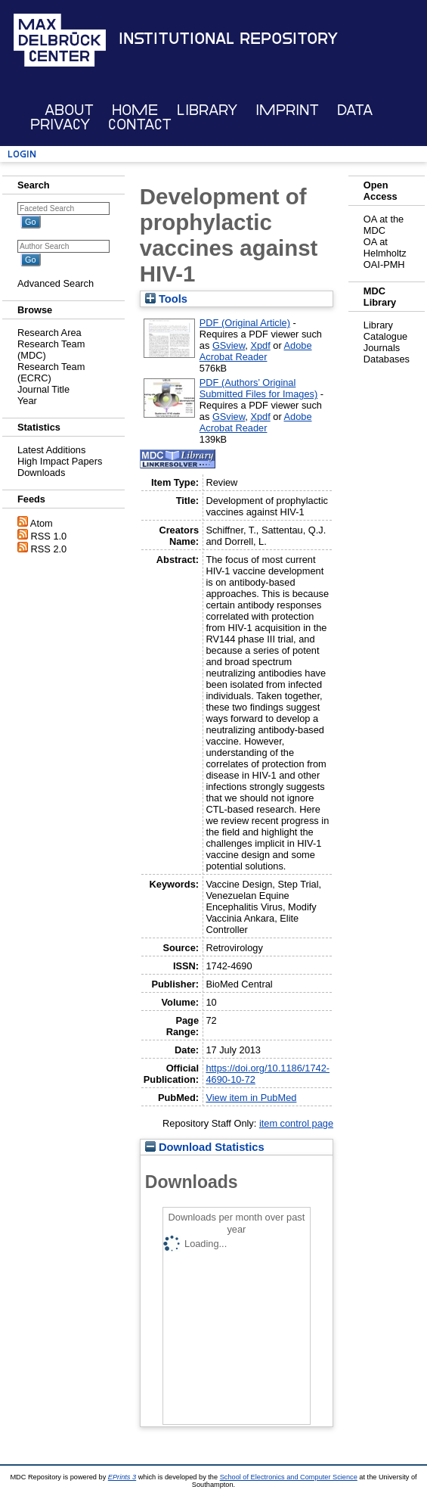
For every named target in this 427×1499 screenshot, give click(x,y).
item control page (296, 1123)
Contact (140, 124)
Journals (382, 347)
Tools (166, 299)
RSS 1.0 (49, 536)
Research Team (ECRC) (51, 372)
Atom (41, 523)
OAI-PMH (384, 264)
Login (22, 154)
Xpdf (260, 345)
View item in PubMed (251, 1097)
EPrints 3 (122, 1477)
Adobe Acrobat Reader (256, 351)
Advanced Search (55, 283)
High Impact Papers (59, 461)
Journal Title (43, 389)
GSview (228, 345)
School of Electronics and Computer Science (288, 1477)
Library (207, 110)
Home (135, 110)
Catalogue (385, 336)
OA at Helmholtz (385, 247)
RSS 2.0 (49, 549)
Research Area (49, 332)
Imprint (287, 110)
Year (27, 400)
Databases (387, 359)
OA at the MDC (384, 224)
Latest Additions (51, 450)
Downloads (41, 472)
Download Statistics (205, 1147)
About (69, 110)
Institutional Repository (228, 38)
